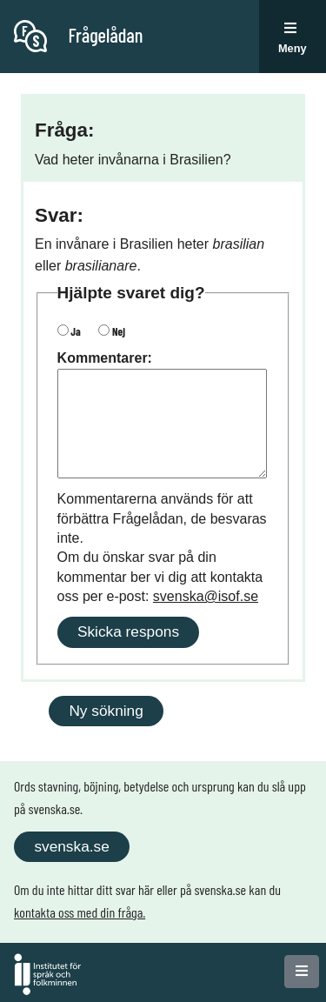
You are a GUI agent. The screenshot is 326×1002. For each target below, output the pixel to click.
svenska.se (71, 846)
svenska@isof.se (205, 596)
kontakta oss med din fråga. (79, 912)
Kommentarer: (104, 358)
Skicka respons (128, 631)
